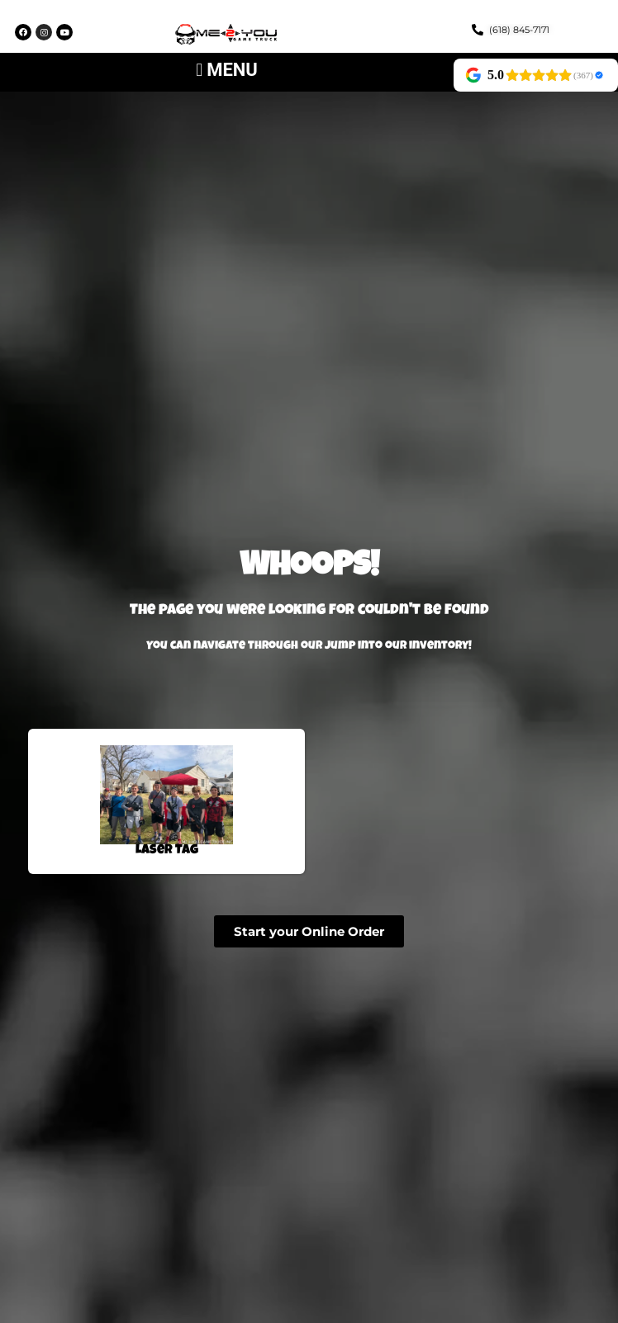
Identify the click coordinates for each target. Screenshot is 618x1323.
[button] (227, 70)
